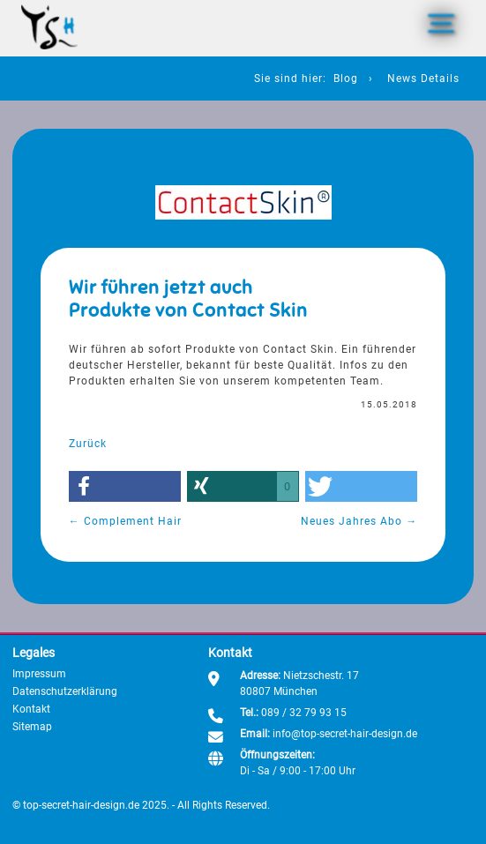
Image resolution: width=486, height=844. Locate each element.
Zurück (88, 443)
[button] (125, 486)
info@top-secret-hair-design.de (345, 734)
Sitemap (32, 727)
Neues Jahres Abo (359, 521)
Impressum (39, 674)
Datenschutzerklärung (64, 691)
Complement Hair (125, 521)
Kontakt (31, 709)
